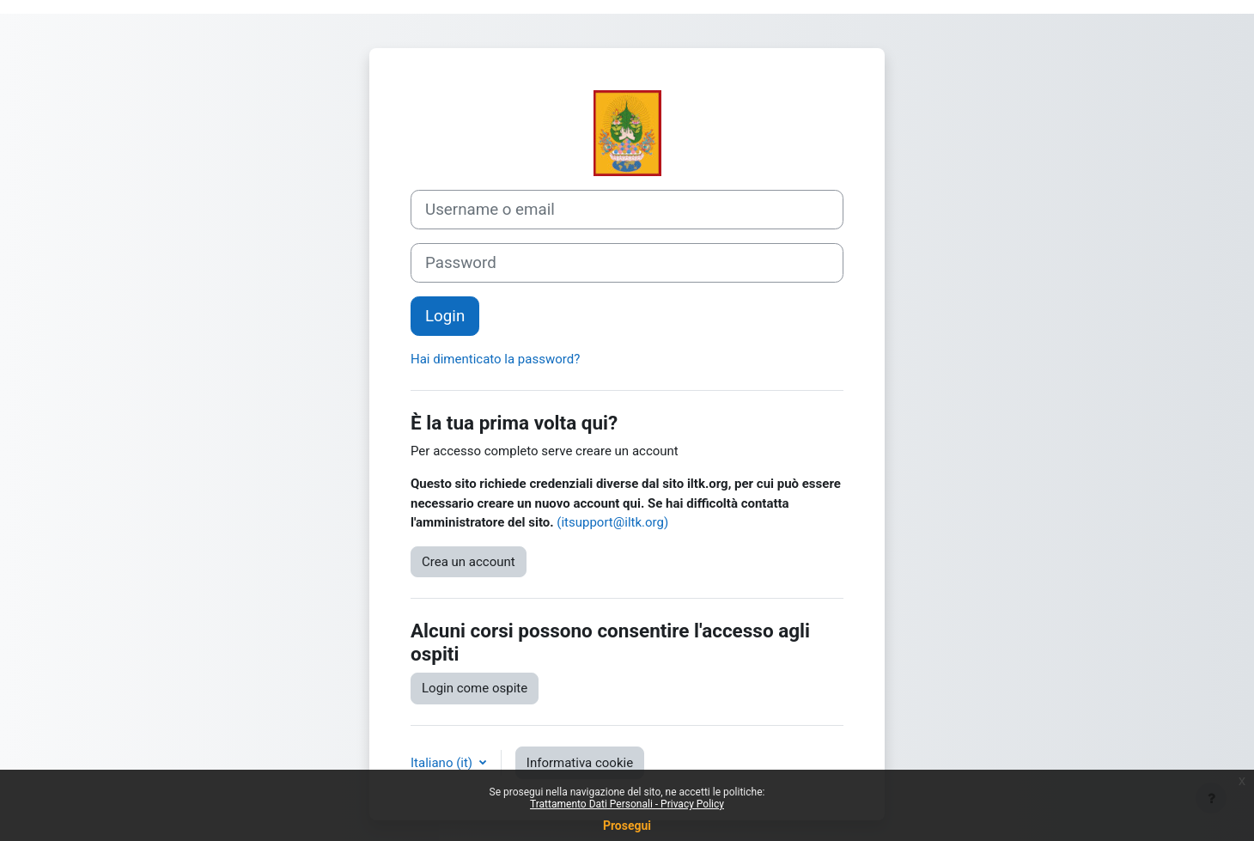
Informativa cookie (580, 763)
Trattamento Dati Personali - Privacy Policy (627, 804)
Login (445, 316)
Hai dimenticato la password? (495, 359)
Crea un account (468, 562)
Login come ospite (474, 688)
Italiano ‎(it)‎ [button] (443, 763)
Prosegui (627, 825)
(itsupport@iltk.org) (612, 522)
